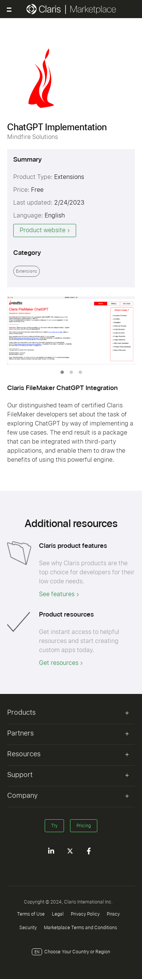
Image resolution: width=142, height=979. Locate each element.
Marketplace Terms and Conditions (80, 927)
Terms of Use (31, 914)
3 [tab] (80, 372)
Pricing (83, 825)
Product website (43, 230)
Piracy (113, 914)
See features (57, 594)
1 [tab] (62, 372)
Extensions (26, 271)
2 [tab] (71, 372)
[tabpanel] (71, 330)
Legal (58, 914)
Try (54, 825)
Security (28, 927)
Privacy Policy (85, 914)
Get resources (58, 662)
